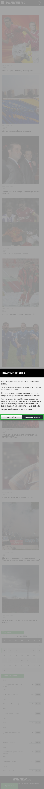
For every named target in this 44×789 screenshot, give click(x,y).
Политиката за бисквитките (28, 406)
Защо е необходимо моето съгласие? (17, 409)
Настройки (11, 417)
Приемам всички (32, 417)
